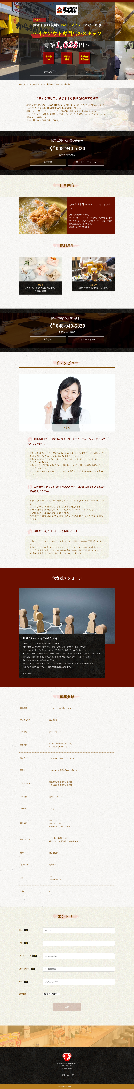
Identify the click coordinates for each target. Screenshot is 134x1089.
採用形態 (22, 994)
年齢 (23, 943)
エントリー (86, 72)
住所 (23, 982)
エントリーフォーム (86, 162)
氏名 (23, 930)
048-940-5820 (70, 148)
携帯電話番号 (27, 969)
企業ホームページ (67, 1075)
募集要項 (48, 72)
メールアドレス (28, 956)
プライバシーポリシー (67, 1068)
